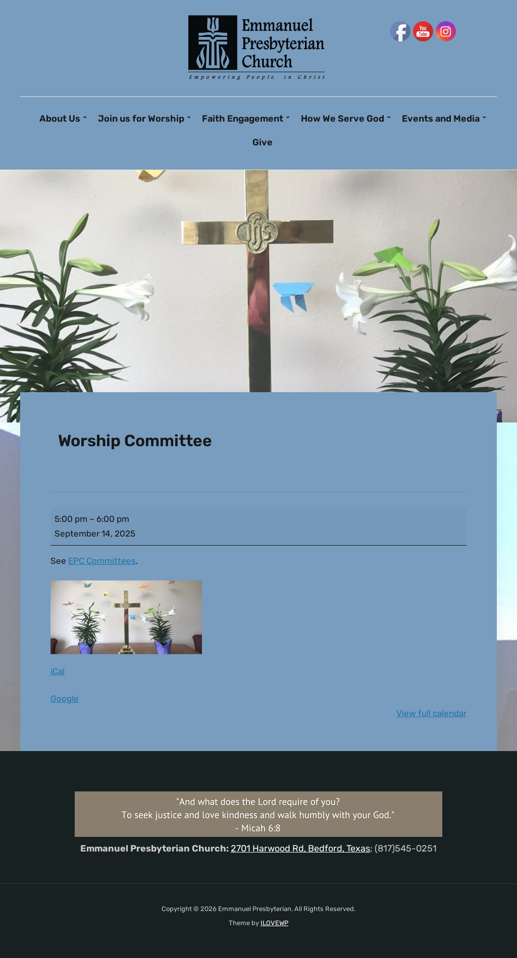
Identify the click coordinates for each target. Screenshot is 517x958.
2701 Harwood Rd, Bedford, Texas (300, 848)
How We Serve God (342, 118)
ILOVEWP (274, 923)
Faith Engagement (242, 118)
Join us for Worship (141, 118)
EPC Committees (102, 561)
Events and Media (441, 118)
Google (64, 699)
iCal (57, 671)
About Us (59, 118)
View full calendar (431, 713)
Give (262, 142)
